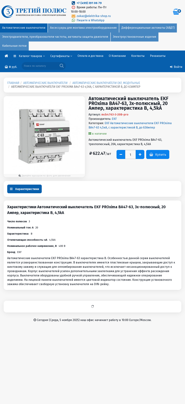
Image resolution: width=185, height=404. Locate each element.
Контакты (138, 56)
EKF (114, 119)
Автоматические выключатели (23, 27)
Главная (13, 83)
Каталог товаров (32, 56)
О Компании (117, 56)
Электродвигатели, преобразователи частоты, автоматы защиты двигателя (55, 36)
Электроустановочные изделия (134, 36)
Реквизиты (157, 56)
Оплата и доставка (90, 56)
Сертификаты (61, 56)
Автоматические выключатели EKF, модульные (106, 83)
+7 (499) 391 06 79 (89, 3)
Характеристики (24, 189)
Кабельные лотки (14, 45)
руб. (11, 67)
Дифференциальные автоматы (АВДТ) (148, 27)
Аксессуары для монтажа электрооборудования (83, 27)
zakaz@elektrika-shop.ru (91, 16)
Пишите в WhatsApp (87, 20)
